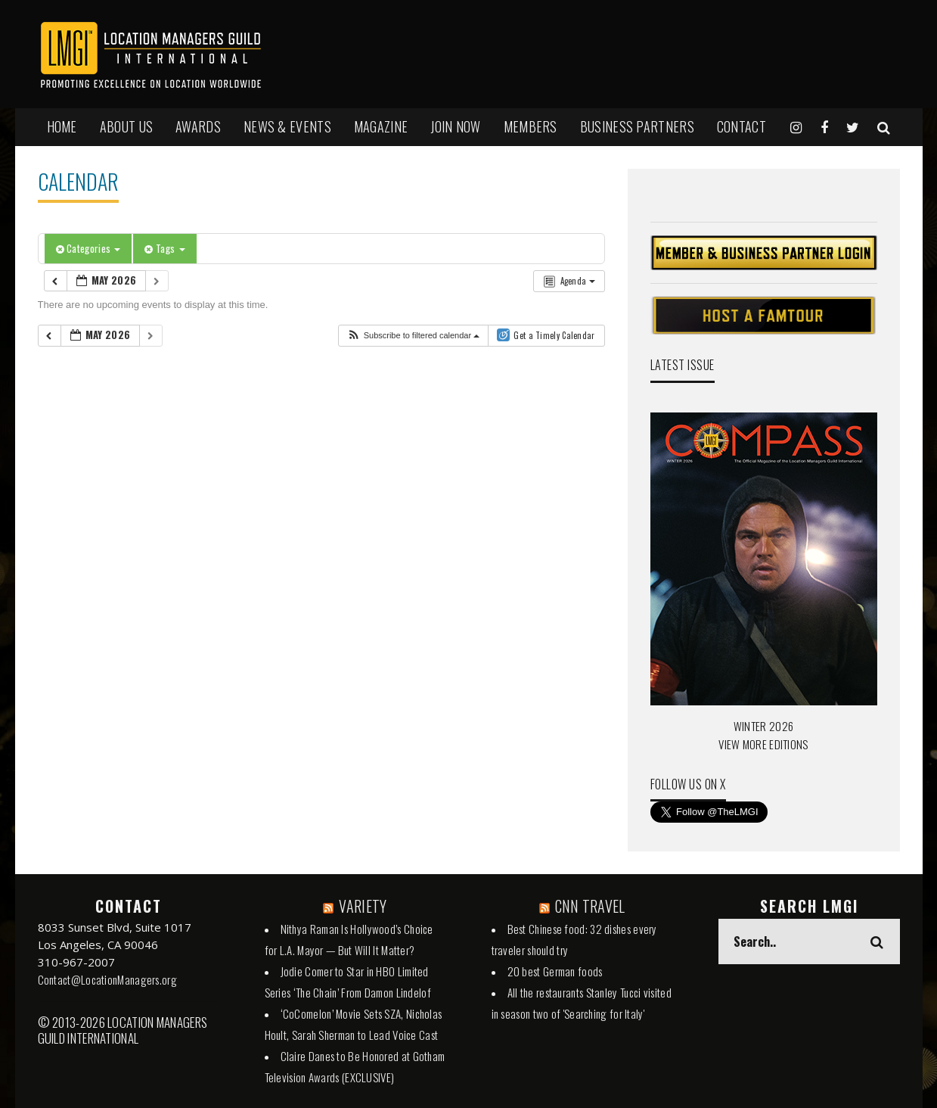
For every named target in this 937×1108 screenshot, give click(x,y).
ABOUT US (126, 126)
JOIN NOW (455, 126)
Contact (741, 126)
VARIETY (362, 906)
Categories (88, 248)
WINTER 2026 (763, 725)
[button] (413, 335)
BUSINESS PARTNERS (637, 126)
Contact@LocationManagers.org (107, 979)
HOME (62, 126)
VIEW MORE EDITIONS (763, 744)
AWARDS (198, 126)
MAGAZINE (381, 126)
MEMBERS (530, 126)
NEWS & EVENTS (287, 126)
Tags (164, 248)
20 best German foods (555, 971)
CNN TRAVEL (590, 906)
